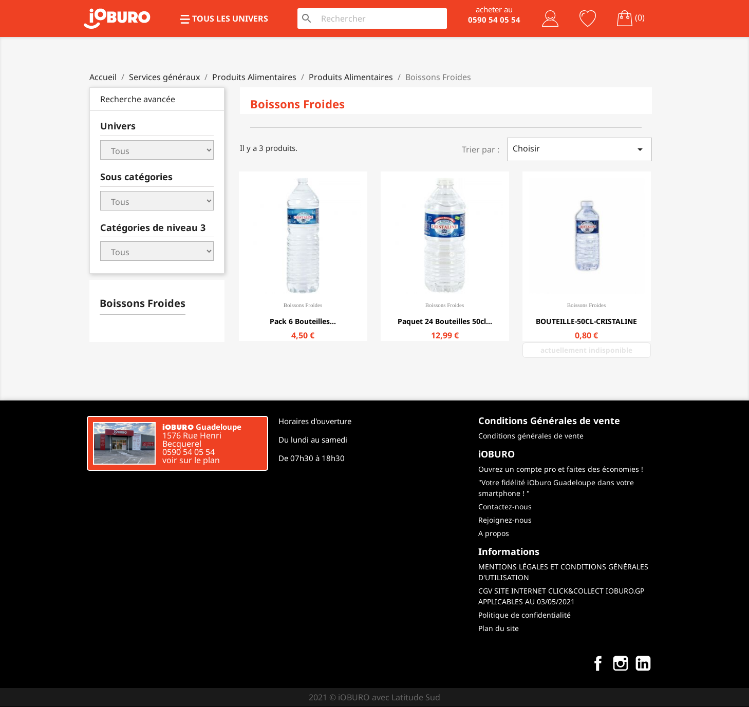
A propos (493, 533)
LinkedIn (643, 663)
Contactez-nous (505, 506)
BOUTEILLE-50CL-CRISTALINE (586, 321)
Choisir (579, 149)
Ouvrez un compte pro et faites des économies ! (560, 469)
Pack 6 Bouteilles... (303, 321)
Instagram (620, 663)
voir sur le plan (191, 460)
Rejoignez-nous (505, 520)
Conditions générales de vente (531, 436)
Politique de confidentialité (524, 615)
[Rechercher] (381, 18)
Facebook (598, 663)
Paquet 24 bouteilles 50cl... (445, 321)
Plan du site (498, 628)
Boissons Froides (142, 303)
